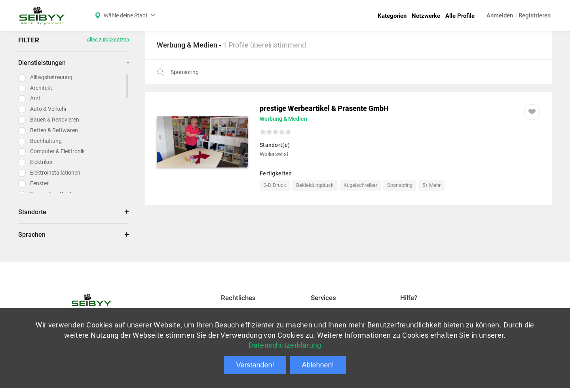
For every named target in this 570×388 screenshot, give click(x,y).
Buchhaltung (46, 141)
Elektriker (41, 162)
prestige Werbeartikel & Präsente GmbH (324, 108)
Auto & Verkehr (48, 109)
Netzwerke (426, 15)
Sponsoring (399, 185)
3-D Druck (275, 185)
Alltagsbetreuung (51, 77)
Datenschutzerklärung (285, 345)
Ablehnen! (318, 365)
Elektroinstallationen (55, 172)
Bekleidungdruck (315, 185)
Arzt (35, 98)
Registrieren (535, 15)
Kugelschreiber (360, 185)
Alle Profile (460, 15)
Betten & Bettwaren (54, 130)
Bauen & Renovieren (54, 119)
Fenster (39, 183)
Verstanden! (255, 365)
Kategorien (392, 15)
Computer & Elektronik (57, 151)
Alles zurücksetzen (108, 39)
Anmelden (499, 15)
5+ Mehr (431, 185)
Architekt (41, 88)
